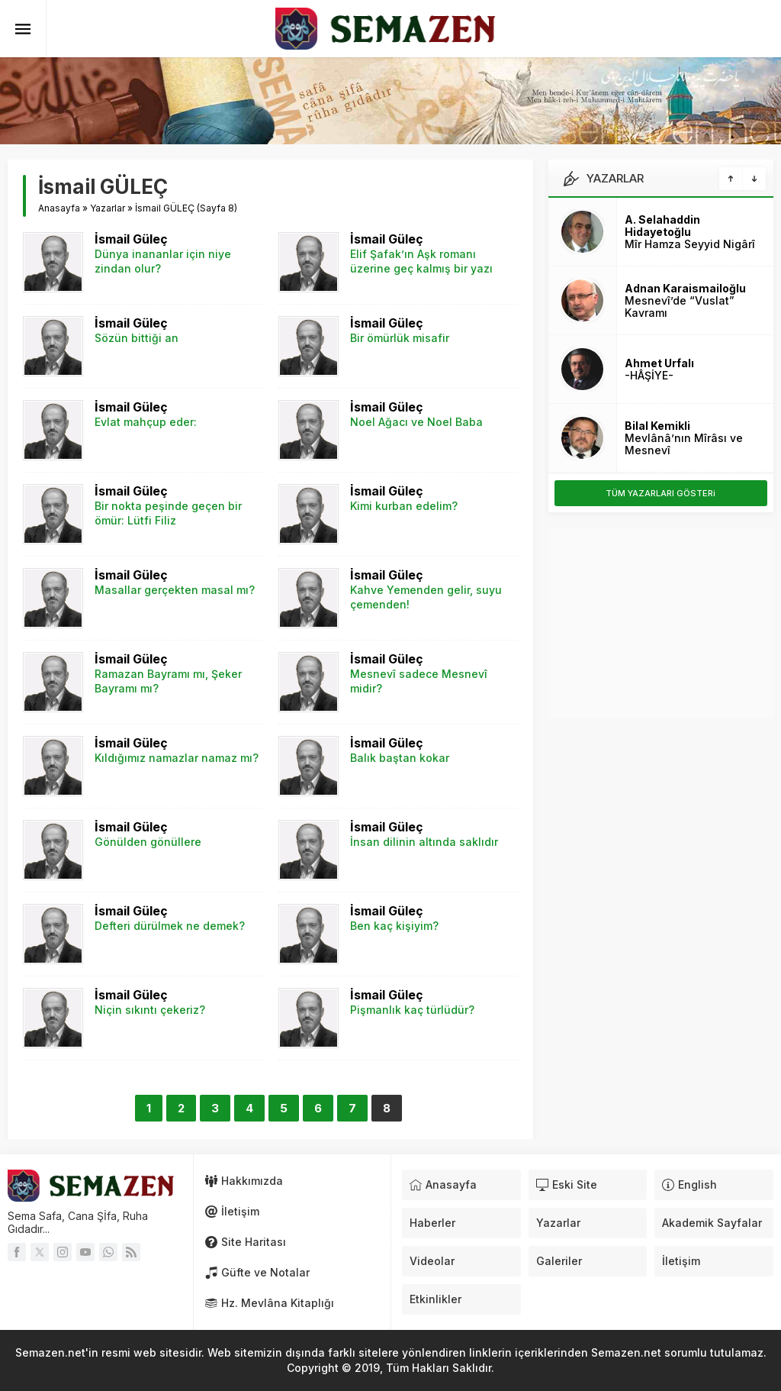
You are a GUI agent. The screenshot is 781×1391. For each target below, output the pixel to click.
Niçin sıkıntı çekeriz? (150, 1009)
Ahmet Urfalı (659, 363)
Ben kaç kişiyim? (394, 925)
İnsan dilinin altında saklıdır (424, 841)
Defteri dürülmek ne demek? (170, 925)
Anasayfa (59, 208)
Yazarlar (107, 208)
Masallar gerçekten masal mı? (175, 589)
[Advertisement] (660, 623)
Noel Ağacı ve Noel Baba (416, 421)
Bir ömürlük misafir (399, 337)
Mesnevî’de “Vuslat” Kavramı (679, 306)
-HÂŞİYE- (649, 375)
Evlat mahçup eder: (146, 421)
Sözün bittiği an (136, 337)
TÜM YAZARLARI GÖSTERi (660, 493)
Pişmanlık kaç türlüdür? (412, 1009)
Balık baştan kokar (399, 757)
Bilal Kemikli (657, 425)
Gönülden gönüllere (148, 841)
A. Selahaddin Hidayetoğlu (662, 225)
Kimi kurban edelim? (404, 505)
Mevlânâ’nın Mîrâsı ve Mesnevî (684, 444)
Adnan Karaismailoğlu (685, 288)
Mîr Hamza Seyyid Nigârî (690, 243)
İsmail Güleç (131, 239)
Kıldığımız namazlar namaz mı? (177, 757)
